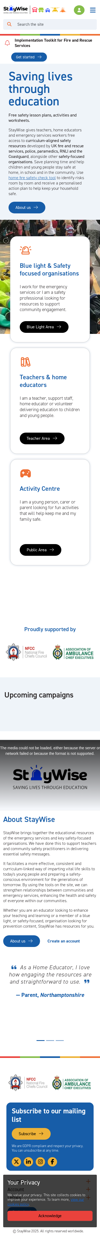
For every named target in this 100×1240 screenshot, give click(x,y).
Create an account (63, 941)
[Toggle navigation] (93, 10)
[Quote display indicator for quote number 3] (60, 1040)
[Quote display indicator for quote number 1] (41, 1040)
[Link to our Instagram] (40, 1161)
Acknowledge (50, 1216)
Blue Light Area (44, 327)
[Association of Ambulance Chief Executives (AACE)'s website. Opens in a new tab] (73, 652)
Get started (29, 57)
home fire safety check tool (32, 177)
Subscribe (31, 1133)
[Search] (56, 24)
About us (26, 207)
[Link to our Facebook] (52, 1161)
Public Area (40, 550)
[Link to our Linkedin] (28, 1161)
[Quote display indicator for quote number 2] (50, 1040)
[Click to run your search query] (9, 24)
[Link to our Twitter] (16, 1161)
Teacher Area (42, 438)
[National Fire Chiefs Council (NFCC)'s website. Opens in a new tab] (27, 652)
